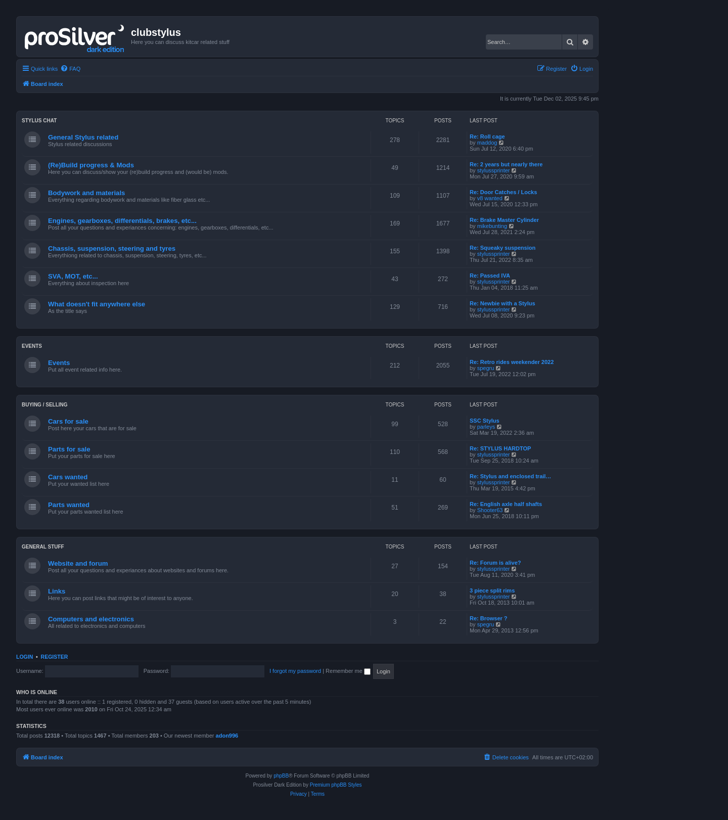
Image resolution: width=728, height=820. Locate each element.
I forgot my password (295, 671)
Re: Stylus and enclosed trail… (510, 476)
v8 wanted (490, 198)
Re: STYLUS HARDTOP (500, 448)
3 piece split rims (492, 590)
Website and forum (78, 563)
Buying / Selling (45, 404)
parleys (486, 427)
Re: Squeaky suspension (502, 248)
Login (24, 657)
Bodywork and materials (86, 193)
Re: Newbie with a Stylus (502, 303)
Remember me (348, 671)
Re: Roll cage (487, 136)
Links (56, 591)
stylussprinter (493, 170)
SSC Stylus (484, 421)
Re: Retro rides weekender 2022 (512, 362)
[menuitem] (70, 69)
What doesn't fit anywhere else (96, 304)
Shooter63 (490, 510)
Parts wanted (68, 505)
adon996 (227, 736)
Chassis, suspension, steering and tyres (111, 248)
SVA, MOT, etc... (73, 276)
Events (32, 346)
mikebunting (492, 226)
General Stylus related (83, 137)
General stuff (43, 547)
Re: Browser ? (489, 618)
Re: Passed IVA (490, 275)
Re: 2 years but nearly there (506, 164)
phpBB (281, 776)
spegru (485, 368)
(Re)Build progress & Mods (91, 165)
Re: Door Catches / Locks (503, 192)
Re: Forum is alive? (495, 563)
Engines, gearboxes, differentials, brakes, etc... (122, 220)
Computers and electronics (91, 619)
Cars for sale (68, 421)
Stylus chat (39, 120)
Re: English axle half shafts (506, 504)
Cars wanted (67, 477)
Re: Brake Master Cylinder (504, 220)
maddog (487, 143)
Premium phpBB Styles (336, 785)
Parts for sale (69, 449)
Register (54, 657)
